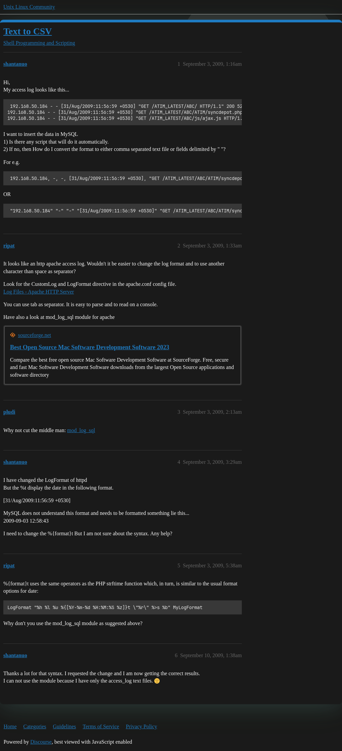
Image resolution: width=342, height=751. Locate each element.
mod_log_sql (81, 430)
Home (10, 726)
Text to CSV (27, 31)
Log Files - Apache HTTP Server (38, 292)
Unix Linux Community (29, 7)
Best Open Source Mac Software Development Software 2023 (89, 347)
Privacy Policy (141, 726)
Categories (34, 726)
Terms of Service (101, 726)
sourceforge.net (34, 335)
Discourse (41, 742)
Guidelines (64, 726)
